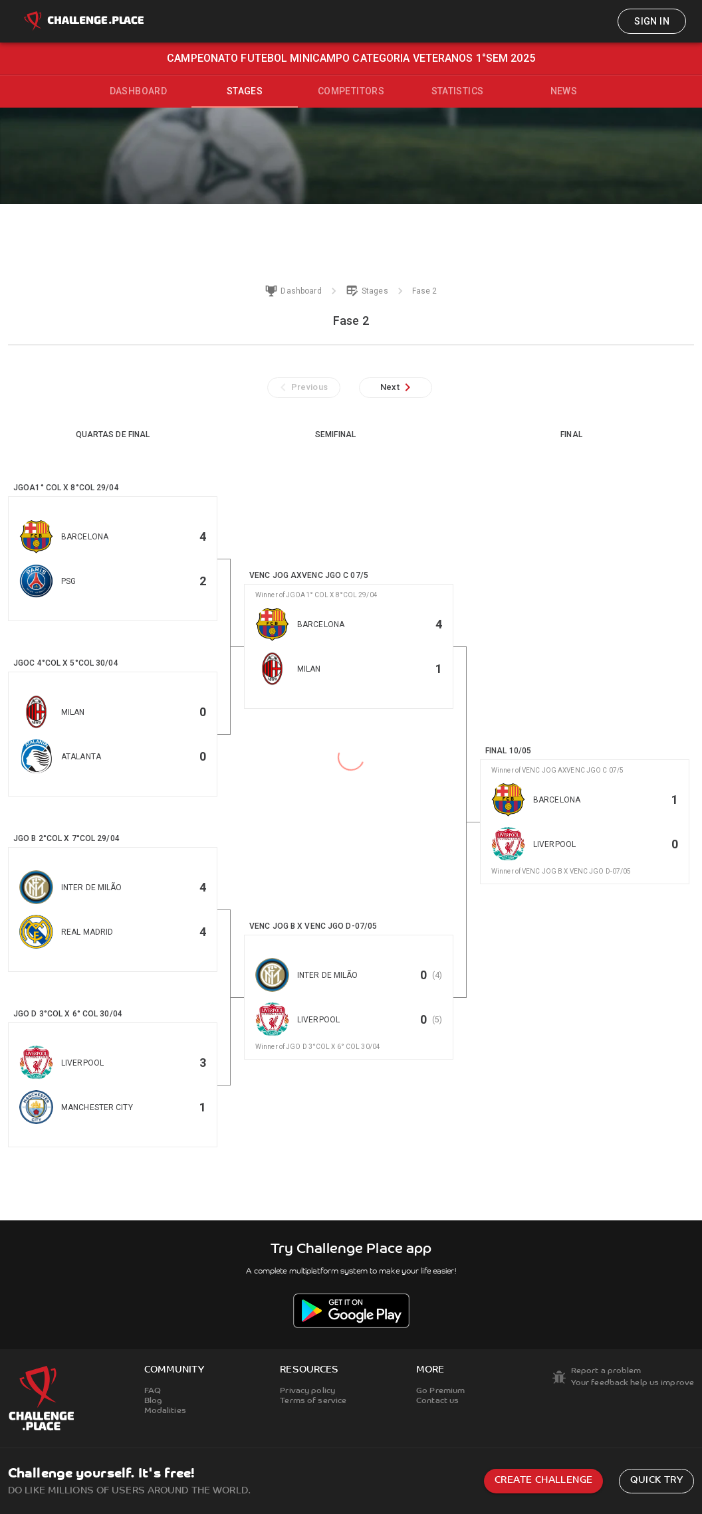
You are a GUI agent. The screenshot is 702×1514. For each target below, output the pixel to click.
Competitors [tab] (351, 91)
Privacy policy (307, 1391)
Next (398, 387)
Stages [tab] (245, 91)
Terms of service (313, 1401)
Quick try (656, 1480)
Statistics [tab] (457, 91)
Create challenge (543, 1480)
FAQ (152, 1391)
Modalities (165, 1411)
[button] (112, 558)
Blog (153, 1401)
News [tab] (564, 91)
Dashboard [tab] (139, 91)
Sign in (651, 21)
